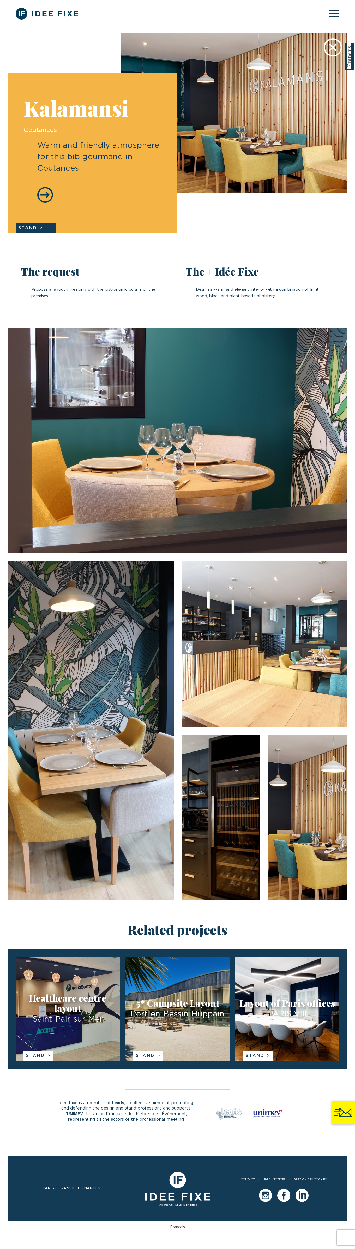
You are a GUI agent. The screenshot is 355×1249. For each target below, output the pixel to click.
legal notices (274, 1179)
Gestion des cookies (310, 1179)
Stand (35, 1056)
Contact (248, 1179)
